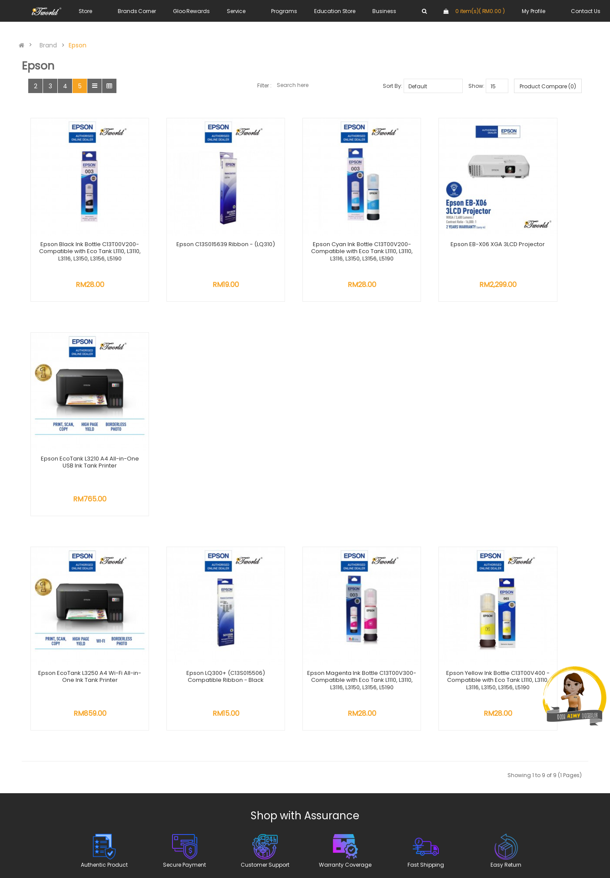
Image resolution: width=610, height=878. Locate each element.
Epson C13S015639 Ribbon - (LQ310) (191, 225)
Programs (284, 11)
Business (384, 11)
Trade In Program (287, 710)
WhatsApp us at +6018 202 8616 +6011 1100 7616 (117, 711)
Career (220, 692)
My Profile (533, 11)
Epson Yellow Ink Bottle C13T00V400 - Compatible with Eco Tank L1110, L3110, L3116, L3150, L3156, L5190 (418, 424)
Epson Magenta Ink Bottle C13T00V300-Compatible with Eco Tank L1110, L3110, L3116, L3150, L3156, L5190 (305, 424)
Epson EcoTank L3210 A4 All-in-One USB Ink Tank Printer (531, 225)
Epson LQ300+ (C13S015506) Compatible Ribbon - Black (191, 416)
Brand (48, 45)
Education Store (334, 11)
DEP (266, 700)
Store (85, 11)
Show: (476, 86)
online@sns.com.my (112, 774)
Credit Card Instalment (296, 720)
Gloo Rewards (191, 11)
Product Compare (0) (548, 86)
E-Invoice (275, 730)
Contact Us (585, 11)
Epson (77, 45)
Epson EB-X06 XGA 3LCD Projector (418, 225)
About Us (223, 662)
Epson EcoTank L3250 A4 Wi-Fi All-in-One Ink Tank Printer (78, 416)
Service (236, 11)
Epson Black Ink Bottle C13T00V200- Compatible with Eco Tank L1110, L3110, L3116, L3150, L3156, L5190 (78, 232)
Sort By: (392, 86)
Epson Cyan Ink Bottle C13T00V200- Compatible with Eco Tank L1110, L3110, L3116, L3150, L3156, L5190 (305, 232)
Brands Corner (137, 11)
